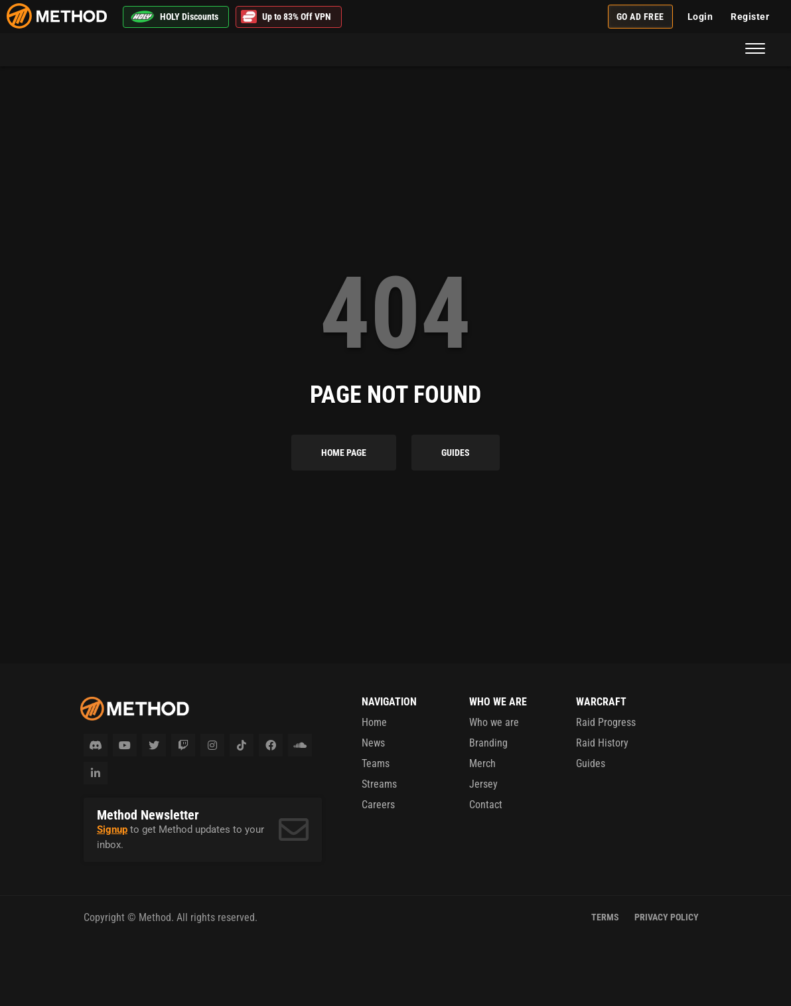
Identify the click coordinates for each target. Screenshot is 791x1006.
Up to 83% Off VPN (286, 17)
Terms (605, 917)
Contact (485, 804)
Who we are (494, 722)
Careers (378, 804)
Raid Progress (606, 722)
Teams (376, 763)
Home (374, 722)
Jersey (483, 784)
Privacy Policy (666, 917)
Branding (488, 743)
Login (700, 16)
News (373, 743)
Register (750, 16)
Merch (482, 763)
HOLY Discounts (174, 16)
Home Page (343, 452)
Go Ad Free (640, 16)
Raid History (602, 743)
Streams (379, 784)
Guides (455, 452)
